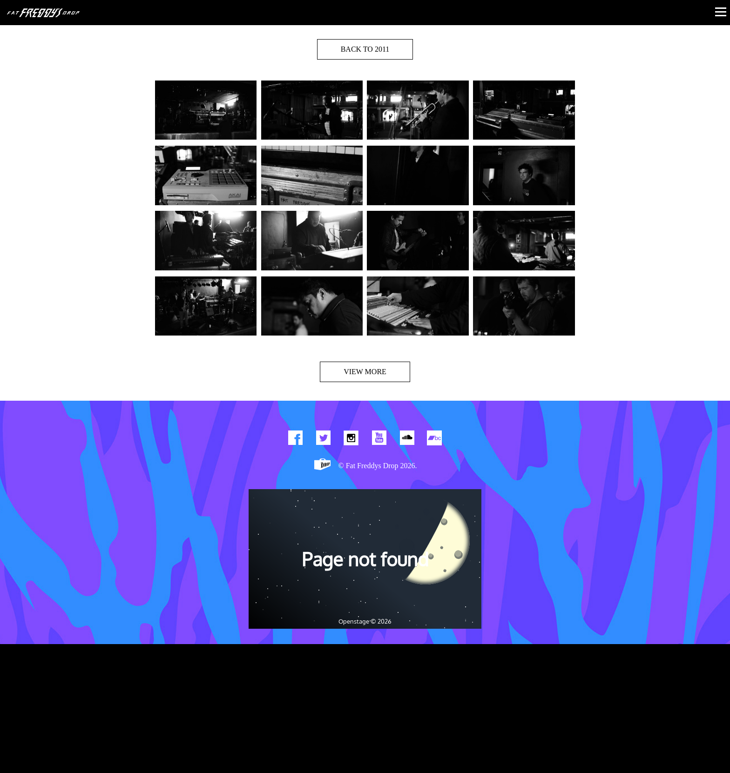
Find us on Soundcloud (407, 439)
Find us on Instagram (351, 439)
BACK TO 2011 (365, 49)
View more (365, 372)
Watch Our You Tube (379, 439)
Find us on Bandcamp (435, 439)
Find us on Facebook (295, 439)
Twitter (323, 439)
